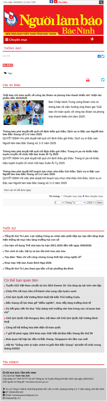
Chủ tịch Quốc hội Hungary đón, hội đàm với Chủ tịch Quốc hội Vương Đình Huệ (51, 320)
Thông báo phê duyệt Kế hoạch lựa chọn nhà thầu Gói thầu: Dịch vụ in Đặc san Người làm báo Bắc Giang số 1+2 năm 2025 (51, 173)
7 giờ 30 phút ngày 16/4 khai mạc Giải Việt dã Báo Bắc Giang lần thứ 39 (48, 333)
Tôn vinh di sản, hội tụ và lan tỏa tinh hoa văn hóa (34, 251)
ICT (19, 398)
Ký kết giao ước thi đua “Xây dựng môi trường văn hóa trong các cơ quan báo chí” (52, 311)
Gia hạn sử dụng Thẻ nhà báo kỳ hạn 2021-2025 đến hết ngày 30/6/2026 (47, 246)
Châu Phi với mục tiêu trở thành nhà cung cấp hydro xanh (40, 291)
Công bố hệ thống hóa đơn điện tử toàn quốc (32, 328)
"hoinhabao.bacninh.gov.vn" (38, 382)
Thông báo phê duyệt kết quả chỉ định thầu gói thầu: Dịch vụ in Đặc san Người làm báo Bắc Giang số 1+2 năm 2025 (53, 133)
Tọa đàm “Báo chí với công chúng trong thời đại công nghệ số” (42, 257)
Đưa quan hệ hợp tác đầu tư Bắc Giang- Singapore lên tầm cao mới (46, 339)
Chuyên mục (49, 39)
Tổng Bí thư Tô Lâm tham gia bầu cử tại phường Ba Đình (38, 269)
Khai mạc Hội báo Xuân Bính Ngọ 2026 (27, 263)
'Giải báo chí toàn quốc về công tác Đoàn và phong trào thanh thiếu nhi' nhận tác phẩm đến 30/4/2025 (52, 97)
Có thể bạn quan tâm (21, 281)
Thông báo (13, 48)
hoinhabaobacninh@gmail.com (26, 395)
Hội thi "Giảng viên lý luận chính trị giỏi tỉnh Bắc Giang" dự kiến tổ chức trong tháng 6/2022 (52, 347)
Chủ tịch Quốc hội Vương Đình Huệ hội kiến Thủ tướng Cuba (42, 297)
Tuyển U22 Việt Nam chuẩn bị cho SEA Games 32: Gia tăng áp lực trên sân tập (52, 285)
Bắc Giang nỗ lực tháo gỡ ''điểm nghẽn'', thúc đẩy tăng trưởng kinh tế (47, 303)
